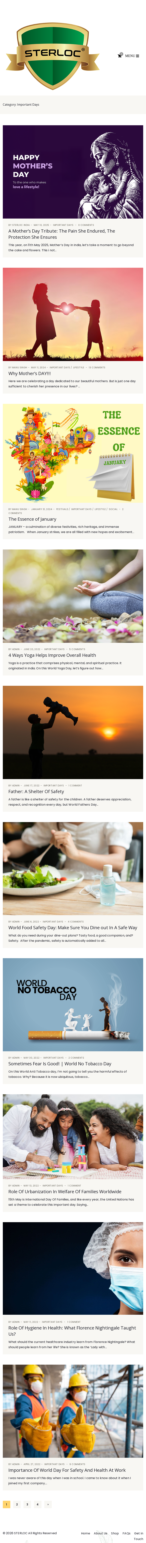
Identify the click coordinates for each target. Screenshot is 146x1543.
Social (113, 509)
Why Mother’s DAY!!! (29, 373)
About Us (100, 1533)
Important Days (63, 225)
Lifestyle (78, 367)
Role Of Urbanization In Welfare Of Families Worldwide (64, 1191)
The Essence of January (32, 519)
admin (16, 649)
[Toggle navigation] (132, 56)
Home (85, 1533)
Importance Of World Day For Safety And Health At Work (67, 1470)
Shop (115, 1533)
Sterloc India (21, 225)
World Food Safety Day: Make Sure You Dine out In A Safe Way (72, 927)
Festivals (62, 509)
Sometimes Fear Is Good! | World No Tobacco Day (59, 1063)
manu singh (19, 367)
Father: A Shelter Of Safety (36, 791)
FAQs (126, 1533)
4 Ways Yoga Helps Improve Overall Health (52, 655)
